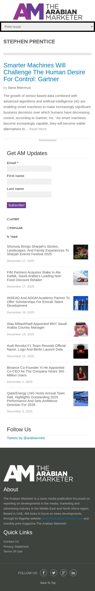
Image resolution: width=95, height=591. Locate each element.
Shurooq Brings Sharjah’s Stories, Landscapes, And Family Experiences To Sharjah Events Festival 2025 (38, 250)
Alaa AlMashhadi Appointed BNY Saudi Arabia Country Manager (37, 326)
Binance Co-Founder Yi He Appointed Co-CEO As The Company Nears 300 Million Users (35, 371)
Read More (37, 129)
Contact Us (11, 541)
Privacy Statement (16, 546)
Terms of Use (13, 551)
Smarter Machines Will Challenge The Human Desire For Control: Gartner (44, 72)
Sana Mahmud (19, 88)
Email (12, 163)
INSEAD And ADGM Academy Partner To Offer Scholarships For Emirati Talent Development (38, 301)
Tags (12, 237)
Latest (13, 219)
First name (15, 176)
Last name (15, 189)
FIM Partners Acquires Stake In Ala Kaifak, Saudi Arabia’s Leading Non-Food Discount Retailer (34, 276)
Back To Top (48, 583)
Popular (15, 228)
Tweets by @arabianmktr (26, 438)
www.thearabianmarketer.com (63, 518)
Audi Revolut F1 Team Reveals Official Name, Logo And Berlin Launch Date (36, 347)
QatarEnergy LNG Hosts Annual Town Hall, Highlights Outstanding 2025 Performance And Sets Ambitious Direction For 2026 (36, 399)
